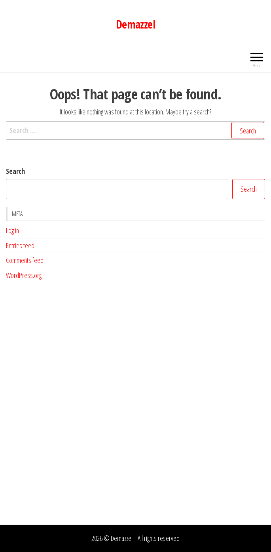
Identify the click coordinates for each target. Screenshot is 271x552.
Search (15, 171)
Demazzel (135, 24)
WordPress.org (24, 275)
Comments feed (25, 260)
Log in (12, 230)
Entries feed (20, 245)
